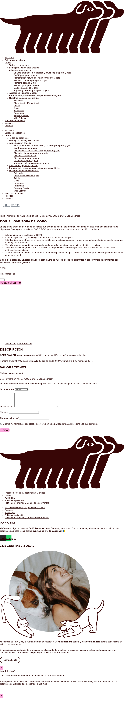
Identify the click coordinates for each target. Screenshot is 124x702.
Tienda (8, 62)
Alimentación (13, 216)
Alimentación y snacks (20, 70)
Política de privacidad (15, 503)
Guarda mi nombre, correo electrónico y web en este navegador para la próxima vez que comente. (50, 426)
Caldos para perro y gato (26, 88)
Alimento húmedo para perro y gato (31, 80)
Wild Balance (20, 118)
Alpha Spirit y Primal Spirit (26, 103)
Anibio (17, 105)
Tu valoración (7, 409)
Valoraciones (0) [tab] (24, 343)
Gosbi (17, 108)
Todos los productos (19, 65)
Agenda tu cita (10, 662)
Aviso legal (10, 500)
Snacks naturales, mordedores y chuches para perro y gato (42, 73)
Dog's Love (45, 216)
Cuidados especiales (15, 60)
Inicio (2, 216)
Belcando (18, 100)
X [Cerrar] (2, 670)
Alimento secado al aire (25, 83)
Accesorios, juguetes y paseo (23, 93)
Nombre (4, 415)
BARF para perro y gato (25, 75)
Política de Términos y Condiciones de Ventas (27, 505)
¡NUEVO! (9, 57)
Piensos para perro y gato (26, 85)
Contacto (9, 125)
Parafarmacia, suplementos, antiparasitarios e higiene (35, 95)
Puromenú (19, 113)
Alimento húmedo (29, 216)
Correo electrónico (9, 421)
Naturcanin (19, 110)
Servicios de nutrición (15, 120)
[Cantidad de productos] (2, 280)
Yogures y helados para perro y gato (31, 90)
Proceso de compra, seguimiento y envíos (25, 495)
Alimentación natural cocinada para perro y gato (37, 78)
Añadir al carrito (11, 282)
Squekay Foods (21, 115)
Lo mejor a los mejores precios (24, 68)
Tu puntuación (7, 389)
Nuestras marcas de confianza (24, 98)
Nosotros (9, 123)
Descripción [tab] (10, 343)
